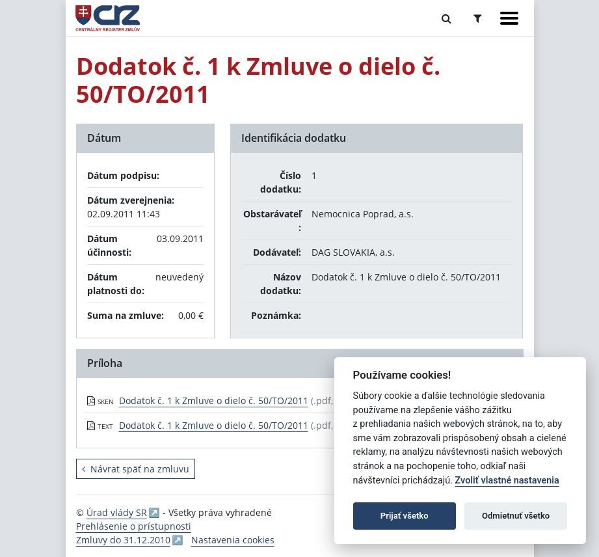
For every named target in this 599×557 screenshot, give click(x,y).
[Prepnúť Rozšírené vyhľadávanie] (477, 18)
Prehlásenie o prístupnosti (133, 526)
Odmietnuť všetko (516, 516)
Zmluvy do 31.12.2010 (123, 540)
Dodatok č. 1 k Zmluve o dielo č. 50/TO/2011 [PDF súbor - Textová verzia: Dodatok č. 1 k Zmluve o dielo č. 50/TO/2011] (213, 425)
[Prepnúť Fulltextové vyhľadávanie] (446, 18)
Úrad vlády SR (117, 512)
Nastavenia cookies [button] (232, 540)
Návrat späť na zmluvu (135, 469)
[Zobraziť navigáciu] (509, 18)
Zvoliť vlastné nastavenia (507, 480)
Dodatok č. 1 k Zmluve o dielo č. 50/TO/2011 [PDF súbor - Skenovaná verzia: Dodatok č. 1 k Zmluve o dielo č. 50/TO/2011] (213, 400)
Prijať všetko (404, 516)
